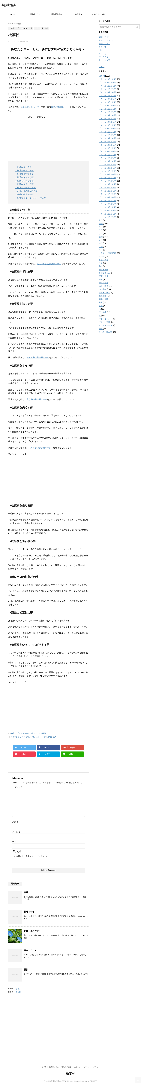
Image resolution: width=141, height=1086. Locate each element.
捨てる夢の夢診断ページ (38, 357)
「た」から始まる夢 (107, 128)
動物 (101, 266)
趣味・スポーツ (105, 325)
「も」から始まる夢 (107, 191)
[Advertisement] (49, 138)
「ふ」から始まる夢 (107, 168)
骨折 (26, 969)
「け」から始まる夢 (107, 105)
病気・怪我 (103, 299)
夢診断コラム (35, 14)
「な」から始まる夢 (107, 145)
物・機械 (42, 733)
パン (101, 50)
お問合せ (78, 14)
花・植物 (102, 312)
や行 (101, 243)
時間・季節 (103, 283)
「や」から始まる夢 (107, 194)
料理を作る (29, 912)
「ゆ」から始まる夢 (107, 197)
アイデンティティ (18, 737)
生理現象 (102, 296)
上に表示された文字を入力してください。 (30, 856)
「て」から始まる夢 (107, 138)
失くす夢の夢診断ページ (40, 448)
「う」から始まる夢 (107, 86)
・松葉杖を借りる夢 (24, 184)
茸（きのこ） (104, 57)
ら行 (101, 246)
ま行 (36, 733)
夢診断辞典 (8, 5)
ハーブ (101, 67)
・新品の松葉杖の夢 (24, 194)
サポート (39, 737)
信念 (45, 737)
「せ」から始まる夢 (107, 122)
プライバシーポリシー (100, 14)
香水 (18, 989)
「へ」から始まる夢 (107, 171)
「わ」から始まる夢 (107, 217)
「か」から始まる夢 (107, 96)
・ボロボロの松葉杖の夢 (26, 191)
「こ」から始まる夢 (107, 109)
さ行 (101, 227)
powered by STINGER (89, 1036)
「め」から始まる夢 (107, 187)
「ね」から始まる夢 (107, 155)
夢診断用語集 (56, 14)
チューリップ (104, 60)
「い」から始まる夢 (107, 82)
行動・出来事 (104, 322)
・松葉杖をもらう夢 (24, 177)
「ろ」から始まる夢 (107, 214)
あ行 (101, 220)
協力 (54, 737)
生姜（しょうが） (106, 40)
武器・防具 (103, 286)
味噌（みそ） (104, 44)
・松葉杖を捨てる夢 (24, 174)
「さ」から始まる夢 (107, 112)
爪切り (19, 992)
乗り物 (101, 256)
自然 (101, 306)
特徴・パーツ (104, 292)
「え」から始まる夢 (107, 89)
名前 (15, 822)
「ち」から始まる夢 (107, 132)
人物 (101, 263)
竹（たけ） (103, 63)
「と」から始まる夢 (107, 141)
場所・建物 (103, 269)
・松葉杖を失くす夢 (24, 181)
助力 (50, 737)
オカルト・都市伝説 (107, 253)
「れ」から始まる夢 (107, 210)
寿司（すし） (104, 47)
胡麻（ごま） (104, 37)
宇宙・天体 (103, 276)
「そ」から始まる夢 (107, 125)
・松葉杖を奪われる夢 (25, 187)
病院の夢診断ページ (60, 107)
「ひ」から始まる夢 (107, 164)
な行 (101, 233)
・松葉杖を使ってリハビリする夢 (30, 198)
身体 (101, 329)
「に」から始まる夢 (107, 148)
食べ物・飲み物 (105, 332)
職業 (101, 302)
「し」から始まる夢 (107, 115)
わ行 (101, 250)
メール (16, 832)
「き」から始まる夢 (107, 99)
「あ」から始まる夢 (107, 79)
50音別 (13, 733)
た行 (101, 230)
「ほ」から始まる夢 (107, 174)
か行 (101, 224)
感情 (101, 279)
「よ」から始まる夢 (107, 201)
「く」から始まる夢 (107, 102)
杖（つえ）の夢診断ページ (49, 263)
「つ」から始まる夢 (107, 135)
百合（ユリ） (30, 950)
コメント (17, 787)
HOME (13, 14)
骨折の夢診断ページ (29, 107)
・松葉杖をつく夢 (23, 167)
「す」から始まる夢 (107, 118)
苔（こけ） (103, 53)
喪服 (26, 892)
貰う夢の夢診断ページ (37, 399)
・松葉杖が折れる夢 (24, 170)
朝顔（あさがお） (32, 931)
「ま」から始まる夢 (25, 733)
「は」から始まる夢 (107, 161)
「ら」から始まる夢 (107, 204)
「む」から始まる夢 (107, 184)
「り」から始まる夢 (107, 207)
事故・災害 (103, 260)
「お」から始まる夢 (107, 92)
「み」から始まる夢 (107, 181)
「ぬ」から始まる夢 (107, 151)
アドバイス (30, 737)
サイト (15, 842)
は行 (101, 237)
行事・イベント (105, 319)
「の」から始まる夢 (107, 158)
